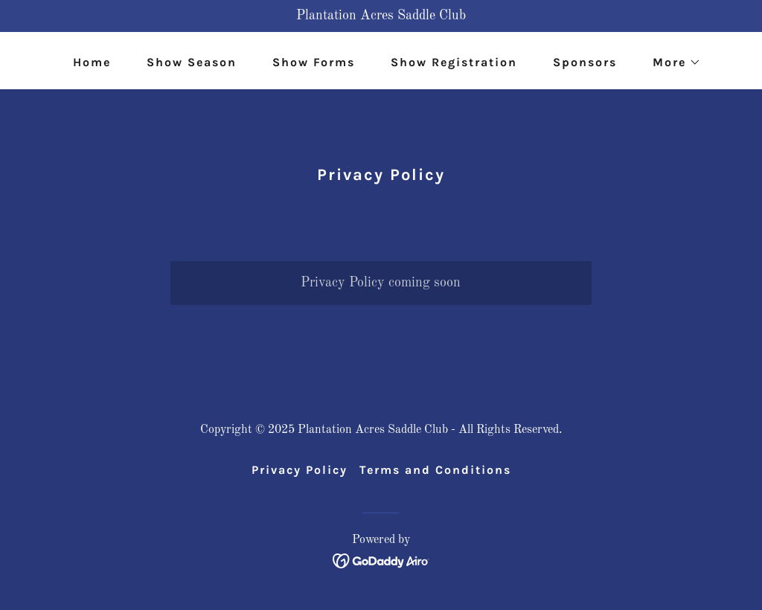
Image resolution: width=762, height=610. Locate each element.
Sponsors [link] (585, 62)
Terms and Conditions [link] (435, 470)
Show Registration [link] (454, 62)
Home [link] (92, 62)
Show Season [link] (192, 62)
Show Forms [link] (313, 62)
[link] (381, 560)
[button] (671, 62)
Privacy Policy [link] (300, 470)
